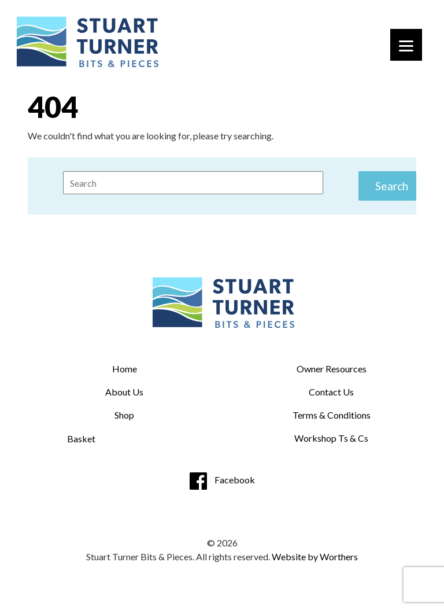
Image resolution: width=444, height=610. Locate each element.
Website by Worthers (315, 556)
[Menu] (406, 45)
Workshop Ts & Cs (331, 437)
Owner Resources (332, 368)
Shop (124, 414)
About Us (124, 391)
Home (124, 368)
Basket (81, 438)
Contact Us (331, 391)
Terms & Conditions (332, 414)
